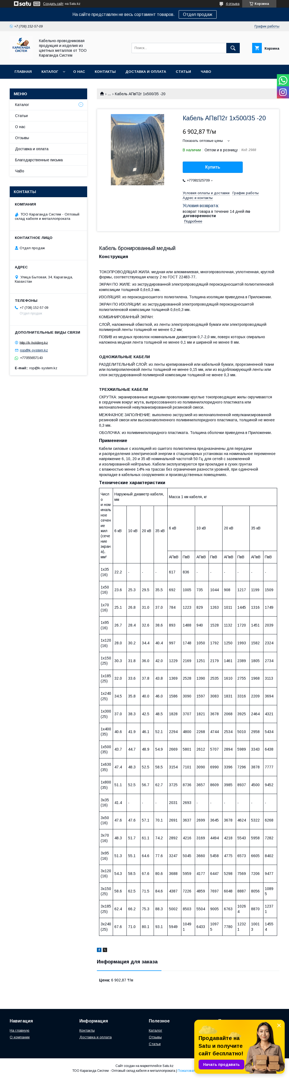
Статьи (183, 72)
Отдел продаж (197, 14)
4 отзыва (232, 4)
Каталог (49, 72)
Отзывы (22, 138)
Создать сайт (53, 4)
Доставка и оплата (145, 72)
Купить (212, 167)
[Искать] (233, 48)
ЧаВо (206, 72)
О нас (79, 72)
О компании (20, 1037)
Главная (23, 72)
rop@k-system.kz (34, 350)
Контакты (105, 72)
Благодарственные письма (39, 160)
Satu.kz (168, 1066)
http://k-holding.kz (34, 342)
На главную (19, 1030)
